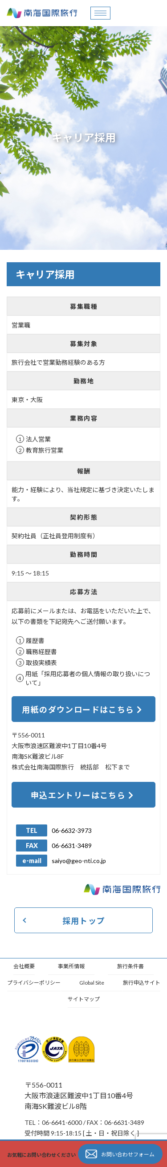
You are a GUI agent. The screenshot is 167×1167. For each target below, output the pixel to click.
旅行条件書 (130, 966)
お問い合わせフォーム (120, 1154)
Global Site (91, 982)
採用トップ (84, 921)
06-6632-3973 (72, 830)
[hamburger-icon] (100, 13)
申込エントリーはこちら (82, 795)
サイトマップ (84, 999)
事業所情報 (71, 966)
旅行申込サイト (141, 982)
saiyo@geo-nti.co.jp (79, 860)
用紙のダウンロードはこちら (82, 709)
